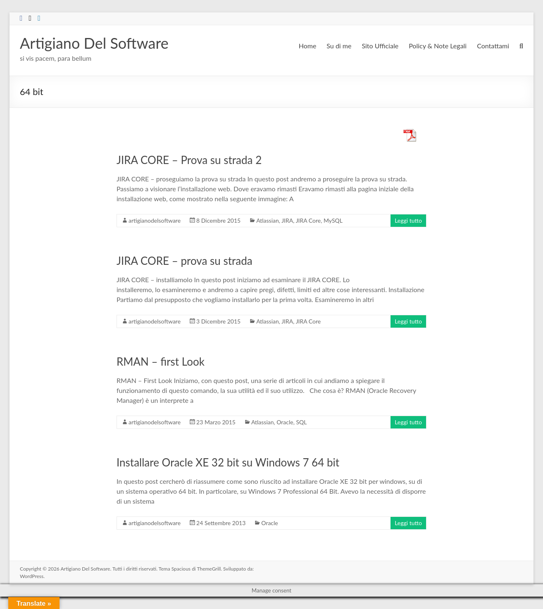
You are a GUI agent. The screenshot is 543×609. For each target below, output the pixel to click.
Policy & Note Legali (438, 46)
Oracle (284, 422)
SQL (301, 422)
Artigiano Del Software (94, 43)
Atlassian (267, 220)
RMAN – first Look (161, 361)
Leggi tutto (408, 220)
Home (308, 46)
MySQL (333, 220)
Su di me (338, 46)
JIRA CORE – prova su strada (184, 260)
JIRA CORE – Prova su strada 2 (189, 160)
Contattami (493, 46)
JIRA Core (308, 220)
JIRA (287, 220)
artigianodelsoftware (155, 220)
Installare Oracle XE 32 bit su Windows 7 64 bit (228, 462)
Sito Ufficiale (380, 46)
